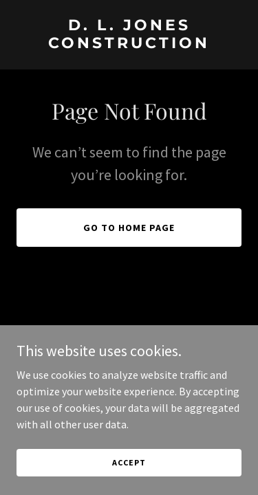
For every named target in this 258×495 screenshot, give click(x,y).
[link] (129, 44)
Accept (128, 462)
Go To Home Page (129, 227)
